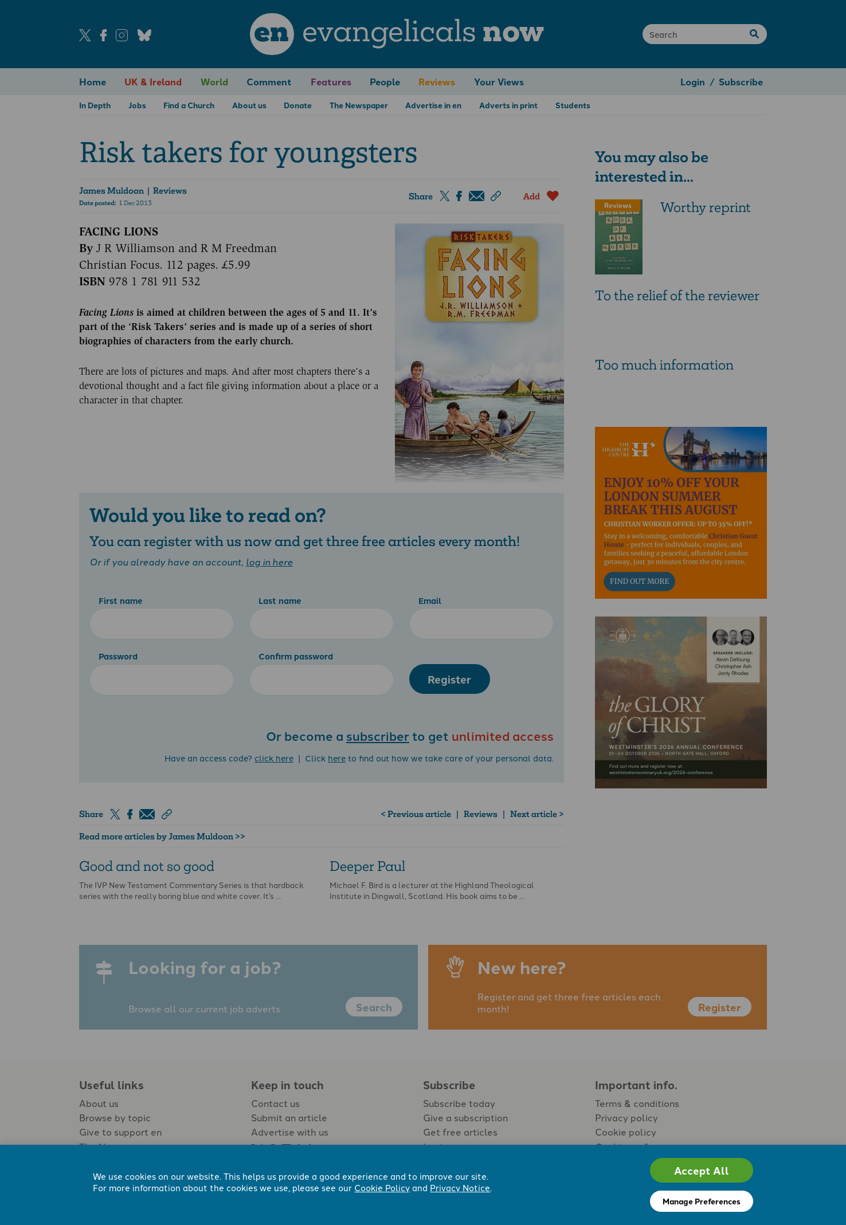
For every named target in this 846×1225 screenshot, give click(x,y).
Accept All (701, 1170)
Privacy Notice (460, 1187)
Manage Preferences (702, 1201)
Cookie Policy (382, 1187)
